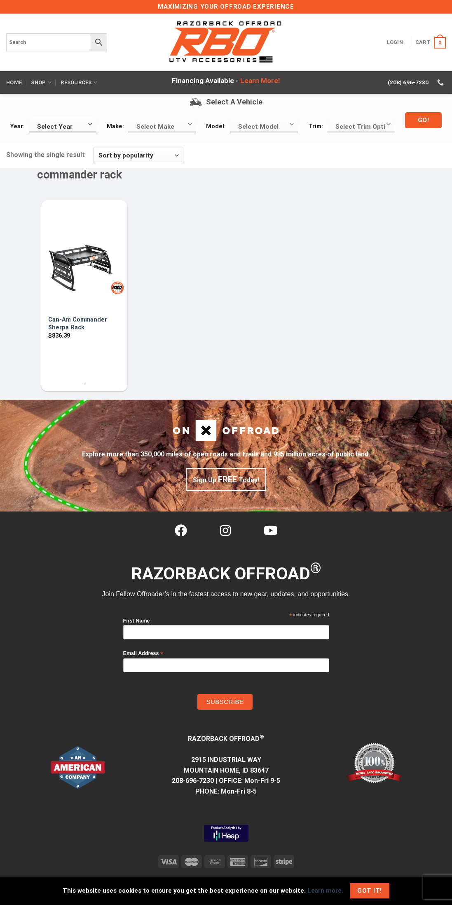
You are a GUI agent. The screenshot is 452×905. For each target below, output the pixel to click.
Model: (216, 126)
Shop (41, 82)
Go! (423, 120)
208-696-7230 (193, 781)
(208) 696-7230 (408, 82)
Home (14, 82)
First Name (136, 621)
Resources (79, 82)
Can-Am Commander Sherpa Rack (77, 323)
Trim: (315, 126)
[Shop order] (138, 156)
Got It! (369, 890)
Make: (115, 126)
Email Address (143, 653)
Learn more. (325, 890)
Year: (17, 126)
